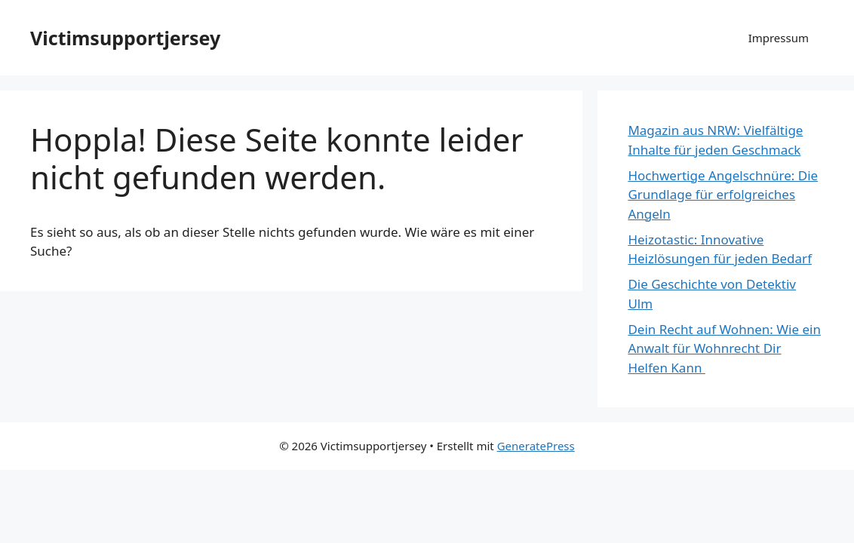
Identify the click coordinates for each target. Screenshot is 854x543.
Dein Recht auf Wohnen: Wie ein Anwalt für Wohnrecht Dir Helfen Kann (724, 348)
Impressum (778, 37)
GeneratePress (536, 445)
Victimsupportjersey (125, 38)
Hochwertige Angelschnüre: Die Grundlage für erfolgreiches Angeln (723, 194)
